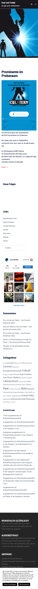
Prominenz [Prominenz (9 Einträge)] (18, 389)
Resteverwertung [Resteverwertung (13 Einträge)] (8, 392)
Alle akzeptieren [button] (24, 584)
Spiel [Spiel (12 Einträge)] (26, 392)
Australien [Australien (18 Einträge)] (10, 363)
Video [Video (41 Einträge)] (31, 395)
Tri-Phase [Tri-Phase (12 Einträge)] (8, 396)
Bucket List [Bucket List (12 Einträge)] (17, 363)
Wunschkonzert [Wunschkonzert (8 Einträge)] (7, 402)
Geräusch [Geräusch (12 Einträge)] (6, 374)
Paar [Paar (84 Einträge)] (6, 388)
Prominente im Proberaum (12, 74)
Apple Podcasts (8, 222)
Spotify (5, 230)
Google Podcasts (9, 226)
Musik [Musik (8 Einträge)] (23, 384)
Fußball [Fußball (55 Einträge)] (26, 370)
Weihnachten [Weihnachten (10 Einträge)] (6, 399)
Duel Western (21, 561)
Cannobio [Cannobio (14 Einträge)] (28, 363)
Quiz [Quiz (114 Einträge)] (24, 388)
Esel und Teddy (8, 2)
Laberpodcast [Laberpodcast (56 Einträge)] (10, 381)
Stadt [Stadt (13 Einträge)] (30, 392)
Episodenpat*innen (10, 218)
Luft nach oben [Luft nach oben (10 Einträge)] (23, 381)
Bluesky (6, 237)
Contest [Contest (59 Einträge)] (7, 366)
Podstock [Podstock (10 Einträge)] (11, 389)
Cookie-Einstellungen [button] (10, 584)
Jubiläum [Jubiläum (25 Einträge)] (16, 377)
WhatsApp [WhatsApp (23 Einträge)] (30, 399)
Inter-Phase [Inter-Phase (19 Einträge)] (7, 377)
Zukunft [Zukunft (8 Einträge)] (13, 402)
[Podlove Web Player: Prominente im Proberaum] (19, 105)
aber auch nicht (23, 523)
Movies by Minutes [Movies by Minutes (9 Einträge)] (16, 384)
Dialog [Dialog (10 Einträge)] (14, 367)
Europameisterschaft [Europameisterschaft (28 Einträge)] (12, 370)
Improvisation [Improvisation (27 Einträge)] (26, 374)
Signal (5, 241)
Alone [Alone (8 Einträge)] (4, 363)
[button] (31, 4)
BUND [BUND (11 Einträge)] (23, 363)
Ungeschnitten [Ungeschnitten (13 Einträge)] (16, 396)
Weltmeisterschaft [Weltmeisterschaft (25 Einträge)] (18, 399)
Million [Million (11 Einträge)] (29, 381)
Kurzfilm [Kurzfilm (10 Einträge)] (30, 377)
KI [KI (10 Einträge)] (26, 377)
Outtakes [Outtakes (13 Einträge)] (28, 384)
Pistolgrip (12, 567)
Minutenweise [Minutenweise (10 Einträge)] (7, 384)
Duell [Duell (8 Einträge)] (17, 367)
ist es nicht (9, 523)
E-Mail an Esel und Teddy (21, 541)
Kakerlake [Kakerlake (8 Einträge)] (23, 377)
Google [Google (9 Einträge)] (11, 374)
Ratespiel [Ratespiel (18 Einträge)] (30, 389)
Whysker (6, 346)
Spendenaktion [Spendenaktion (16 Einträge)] (19, 392)
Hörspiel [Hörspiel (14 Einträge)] (16, 374)
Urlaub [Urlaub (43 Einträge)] (24, 395)
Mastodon (6, 233)
